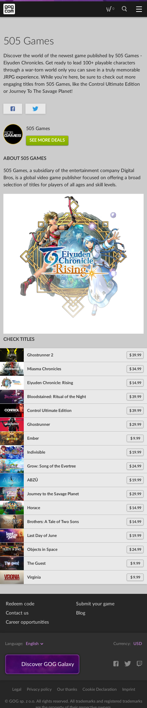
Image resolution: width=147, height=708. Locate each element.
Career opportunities (27, 622)
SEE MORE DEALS (47, 140)
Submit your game (95, 604)
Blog (80, 613)
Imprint (128, 689)
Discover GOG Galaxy (47, 664)
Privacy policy (39, 689)
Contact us (17, 613)
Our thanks (67, 689)
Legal (16, 689)
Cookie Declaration (99, 689)
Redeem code (20, 604)
